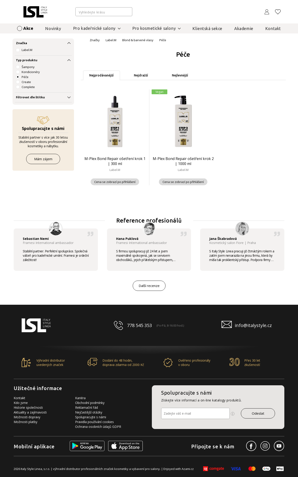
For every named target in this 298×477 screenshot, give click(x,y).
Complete (28, 87)
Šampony (28, 67)
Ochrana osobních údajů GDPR (98, 426)
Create (26, 82)
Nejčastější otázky (88, 412)
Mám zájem (43, 159)
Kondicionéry (31, 72)
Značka (21, 43)
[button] (289, 249)
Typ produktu (26, 60)
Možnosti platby (25, 422)
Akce (28, 28)
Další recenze (149, 285)
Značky (95, 40)
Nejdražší (141, 75)
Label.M (27, 49)
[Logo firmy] (35, 12)
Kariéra (80, 398)
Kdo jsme (21, 403)
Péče (25, 77)
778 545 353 (139, 325)
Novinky (53, 28)
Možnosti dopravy (27, 417)
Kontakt (273, 28)
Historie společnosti (28, 407)
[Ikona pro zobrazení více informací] (232, 414)
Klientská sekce (207, 28)
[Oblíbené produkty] (278, 11)
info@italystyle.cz (253, 325)
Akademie (243, 28)
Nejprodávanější (101, 75)
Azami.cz (188, 469)
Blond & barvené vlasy (137, 40)
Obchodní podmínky (89, 403)
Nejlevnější (180, 75)
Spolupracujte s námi (90, 417)
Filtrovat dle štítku (30, 97)
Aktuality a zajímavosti (30, 412)
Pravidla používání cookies (94, 422)
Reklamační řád (86, 407)
